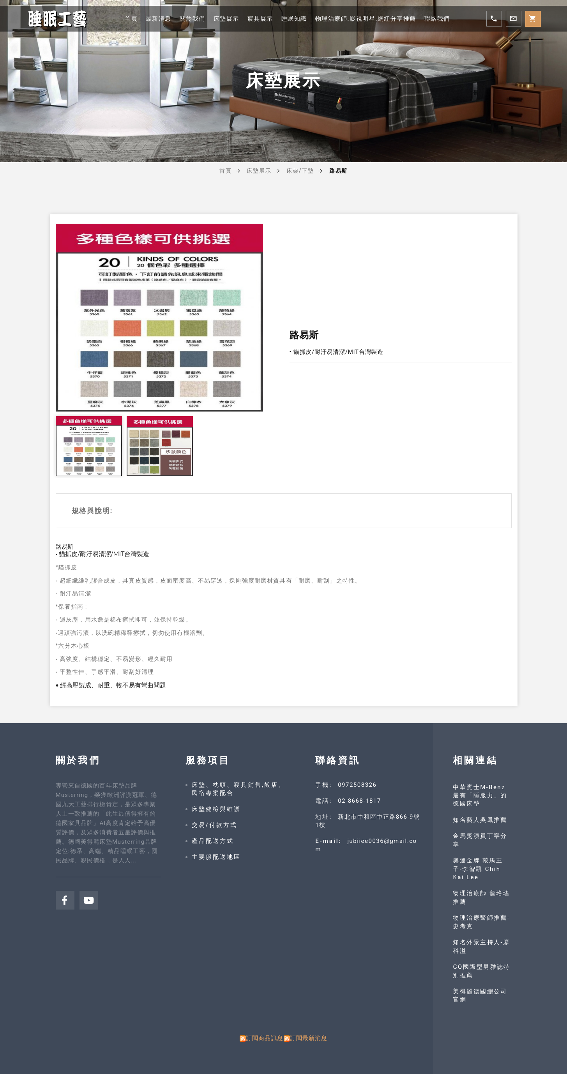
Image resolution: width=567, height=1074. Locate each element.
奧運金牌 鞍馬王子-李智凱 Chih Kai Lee (479, 869)
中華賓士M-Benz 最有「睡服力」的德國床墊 (481, 795)
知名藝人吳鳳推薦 (481, 819)
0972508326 (357, 784)
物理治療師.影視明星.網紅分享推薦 (369, 18)
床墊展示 (222, 18)
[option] (159, 318)
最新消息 (151, 18)
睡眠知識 (293, 18)
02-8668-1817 (359, 800)
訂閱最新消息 (309, 1038)
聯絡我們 (445, 18)
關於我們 (187, 18)
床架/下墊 (300, 171)
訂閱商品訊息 (265, 1038)
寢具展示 (258, 18)
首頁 (123, 18)
